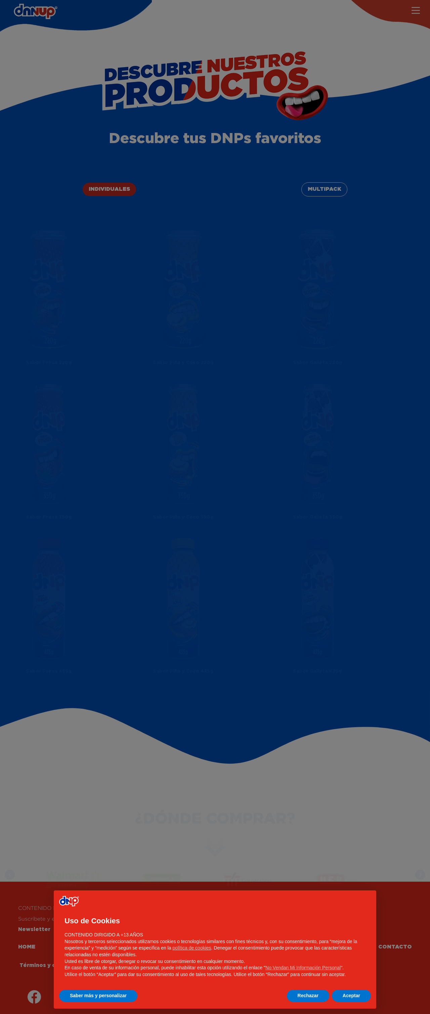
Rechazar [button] (308, 995)
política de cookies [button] (191, 948)
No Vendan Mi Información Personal (303, 967)
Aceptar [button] (351, 995)
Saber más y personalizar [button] (98, 995)
